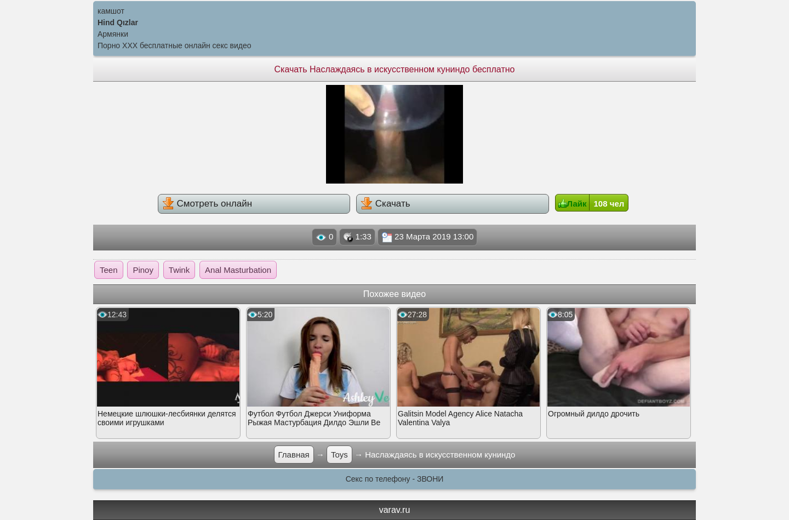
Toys (339, 454)
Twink (179, 270)
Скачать (385, 203)
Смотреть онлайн (207, 203)
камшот (111, 11)
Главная (294, 454)
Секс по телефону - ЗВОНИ (395, 479)
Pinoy (143, 270)
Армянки (113, 34)
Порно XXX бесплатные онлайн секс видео (174, 45)
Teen (109, 270)
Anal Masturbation (238, 270)
